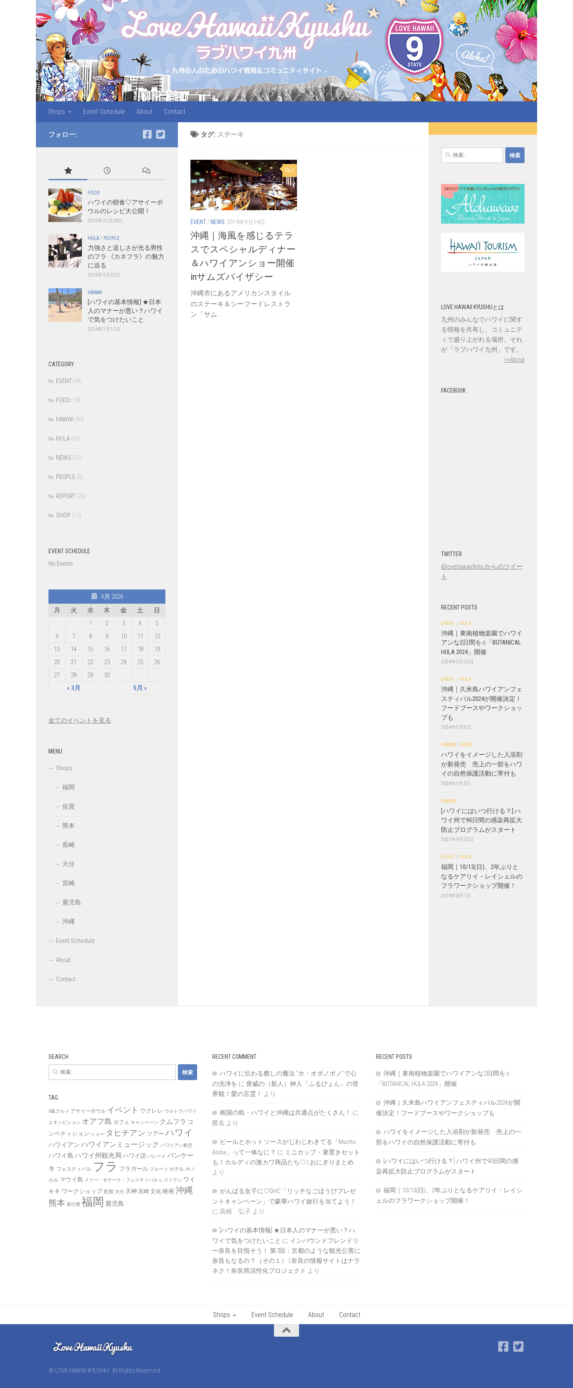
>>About (514, 359)
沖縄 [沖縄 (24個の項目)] (184, 1190)
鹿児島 (71, 902)
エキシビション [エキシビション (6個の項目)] (64, 1122)
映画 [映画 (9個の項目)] (168, 1191)
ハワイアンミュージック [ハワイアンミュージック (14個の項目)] (120, 1144)
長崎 (68, 845)
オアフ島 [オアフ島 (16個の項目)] (97, 1121)
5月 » (140, 688)
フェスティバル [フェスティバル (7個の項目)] (73, 1169)
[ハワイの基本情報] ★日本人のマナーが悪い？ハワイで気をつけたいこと (125, 310)
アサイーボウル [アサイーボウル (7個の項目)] (88, 1111)
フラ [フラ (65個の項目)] (105, 1166)
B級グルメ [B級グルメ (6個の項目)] (58, 1111)
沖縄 (68, 921)
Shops (56, 112)
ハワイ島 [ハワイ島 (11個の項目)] (61, 1155)
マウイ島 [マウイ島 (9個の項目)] (71, 1179)
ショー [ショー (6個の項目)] (97, 1134)
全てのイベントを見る (79, 720)
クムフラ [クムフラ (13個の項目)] (173, 1122)
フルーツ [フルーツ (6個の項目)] (159, 1169)
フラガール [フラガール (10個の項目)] (133, 1168)
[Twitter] (160, 134)
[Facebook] (147, 134)
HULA (93, 238)
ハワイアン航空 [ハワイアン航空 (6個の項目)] (176, 1145)
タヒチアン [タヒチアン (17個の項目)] (125, 1133)
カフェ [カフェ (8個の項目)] (121, 1122)
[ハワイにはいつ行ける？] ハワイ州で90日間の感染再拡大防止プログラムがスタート (481, 820)
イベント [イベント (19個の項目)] (123, 1110)
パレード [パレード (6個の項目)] (156, 1156)
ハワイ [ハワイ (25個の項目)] (179, 1132)
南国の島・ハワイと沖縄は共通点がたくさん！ (285, 1112)
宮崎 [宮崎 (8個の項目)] (143, 1191)
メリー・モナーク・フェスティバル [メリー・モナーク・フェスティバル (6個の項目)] (121, 1180)
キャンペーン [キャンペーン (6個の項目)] (144, 1122)
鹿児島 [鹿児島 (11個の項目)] (114, 1203)
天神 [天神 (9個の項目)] (131, 1191)
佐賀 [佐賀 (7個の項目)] (109, 1191)
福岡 (68, 787)
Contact (174, 112)
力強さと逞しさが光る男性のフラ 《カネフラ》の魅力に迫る (126, 256)
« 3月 (74, 688)
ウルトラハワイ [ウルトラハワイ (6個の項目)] (181, 1111)
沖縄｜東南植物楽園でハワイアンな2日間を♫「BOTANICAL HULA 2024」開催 (481, 643)
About (144, 112)
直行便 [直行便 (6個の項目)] (73, 1204)
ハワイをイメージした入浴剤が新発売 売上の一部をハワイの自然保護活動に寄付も (481, 764)
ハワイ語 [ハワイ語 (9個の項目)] (134, 1155)
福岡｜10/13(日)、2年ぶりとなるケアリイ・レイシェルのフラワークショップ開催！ (481, 876)
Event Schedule (104, 112)
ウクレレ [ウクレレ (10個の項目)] (151, 1110)
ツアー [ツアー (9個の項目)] (155, 1133)
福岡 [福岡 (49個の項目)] (92, 1202)
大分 (68, 864)
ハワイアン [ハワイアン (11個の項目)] (64, 1145)
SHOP (63, 515)
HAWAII (95, 292)
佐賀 (68, 806)
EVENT (198, 222)
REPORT (65, 496)
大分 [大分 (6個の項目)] (119, 1191)
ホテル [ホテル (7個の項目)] (176, 1169)
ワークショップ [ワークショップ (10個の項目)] (81, 1191)
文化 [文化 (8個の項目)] (155, 1191)
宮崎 (68, 883)
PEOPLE (111, 238)
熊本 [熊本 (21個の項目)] (56, 1203)
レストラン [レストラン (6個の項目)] (170, 1180)
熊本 (68, 825)
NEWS (217, 222)
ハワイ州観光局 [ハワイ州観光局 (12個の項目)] (98, 1155)
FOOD (94, 193)
